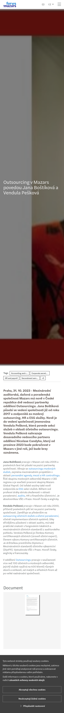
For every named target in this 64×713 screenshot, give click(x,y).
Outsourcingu (22, 559)
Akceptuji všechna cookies (32, 689)
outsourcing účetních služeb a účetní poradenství (29, 516)
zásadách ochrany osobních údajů (26, 680)
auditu (20, 495)
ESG (20, 488)
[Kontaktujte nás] (43, 4)
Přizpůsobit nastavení (32, 706)
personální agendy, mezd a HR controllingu (34, 475)
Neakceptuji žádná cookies (32, 698)
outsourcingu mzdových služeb (28, 470)
